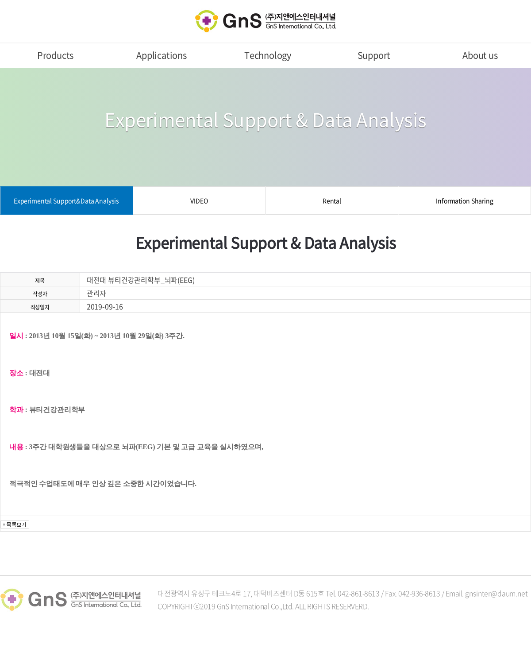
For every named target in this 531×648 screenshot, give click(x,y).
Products (55, 55)
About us (479, 55)
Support (374, 55)
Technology (267, 55)
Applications (161, 55)
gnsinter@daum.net (496, 593)
